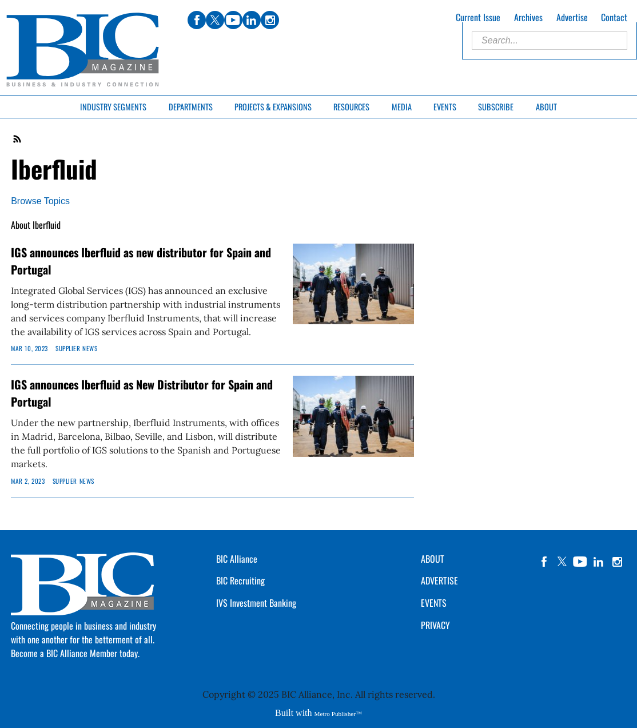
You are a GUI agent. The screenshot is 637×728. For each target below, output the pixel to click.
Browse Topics (40, 201)
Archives (528, 17)
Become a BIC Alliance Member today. (75, 653)
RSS (18, 139)
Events (444, 107)
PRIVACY (435, 625)
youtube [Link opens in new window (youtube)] (233, 20)
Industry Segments (113, 107)
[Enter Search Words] (549, 40)
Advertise (572, 17)
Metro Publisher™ (338, 713)
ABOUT (432, 559)
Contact (614, 17)
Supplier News (76, 348)
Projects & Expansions (273, 107)
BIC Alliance (236, 559)
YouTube (580, 561)
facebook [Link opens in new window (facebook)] (197, 20)
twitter (562, 561)
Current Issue (478, 17)
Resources (351, 107)
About (546, 107)
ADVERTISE (439, 580)
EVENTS (434, 603)
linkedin (599, 561)
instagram (617, 561)
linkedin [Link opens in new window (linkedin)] (251, 20)
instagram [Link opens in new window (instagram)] (270, 20)
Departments (191, 107)
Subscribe (495, 107)
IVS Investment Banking (256, 603)
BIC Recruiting (240, 580)
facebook (544, 561)
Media (402, 107)
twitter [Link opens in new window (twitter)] (215, 20)
